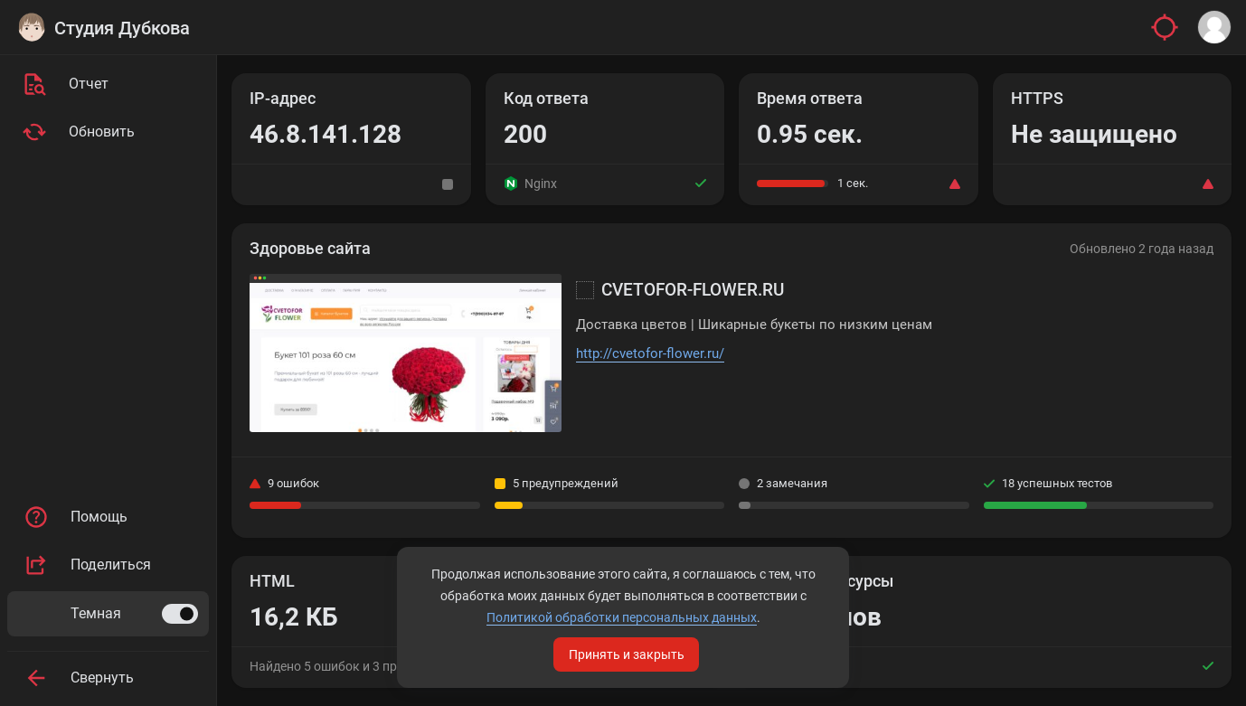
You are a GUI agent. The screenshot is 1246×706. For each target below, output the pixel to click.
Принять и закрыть (626, 654)
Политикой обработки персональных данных (621, 617)
